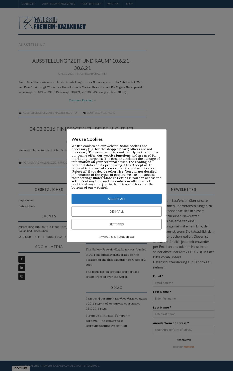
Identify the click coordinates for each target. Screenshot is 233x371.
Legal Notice (126, 236)
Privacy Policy (107, 236)
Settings (116, 224)
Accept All (116, 199)
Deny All (117, 211)
